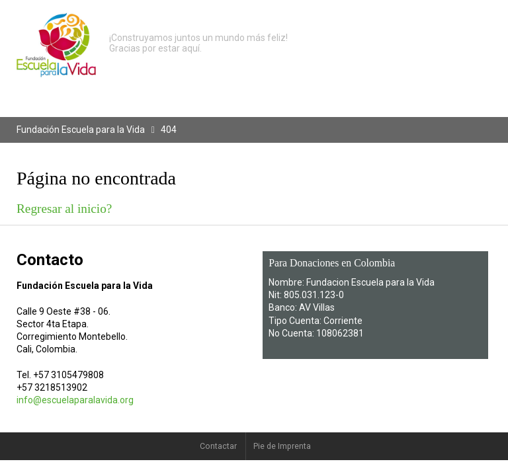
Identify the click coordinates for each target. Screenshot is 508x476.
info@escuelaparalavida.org (75, 400)
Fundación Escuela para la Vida (81, 129)
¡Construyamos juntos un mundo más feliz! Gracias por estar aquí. (198, 43)
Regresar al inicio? (64, 209)
